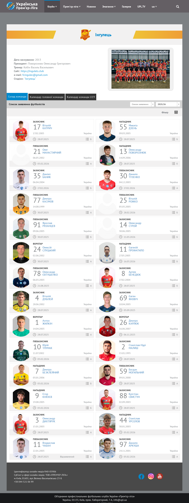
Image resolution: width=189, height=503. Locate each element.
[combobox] (142, 104)
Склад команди (17, 96)
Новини (91, 6)
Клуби (51, 6)
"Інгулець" (30, 78)
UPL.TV (141, 6)
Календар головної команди (46, 97)
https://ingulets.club (32, 71)
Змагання (107, 6)
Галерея (126, 6)
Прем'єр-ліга (70, 6)
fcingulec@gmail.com (35, 75)
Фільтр (165, 112)
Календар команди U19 (81, 97)
